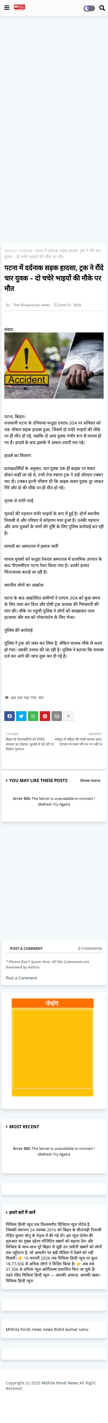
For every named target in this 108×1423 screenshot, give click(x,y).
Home (10, 250)
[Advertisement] (54, 76)
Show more (90, 780)
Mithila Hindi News (59, 1383)
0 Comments (90, 948)
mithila (25, 250)
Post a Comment (21, 978)
